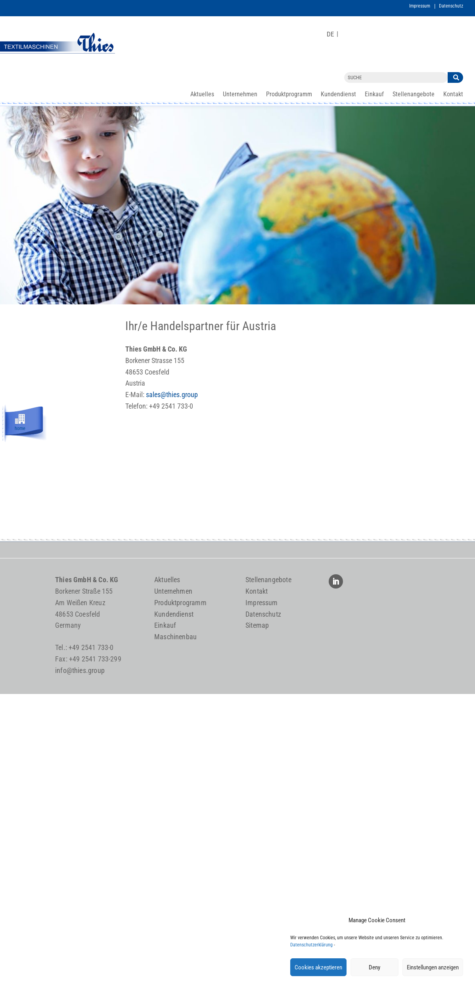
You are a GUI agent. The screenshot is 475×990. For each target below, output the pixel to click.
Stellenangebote (414, 95)
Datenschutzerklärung (311, 945)
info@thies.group (80, 670)
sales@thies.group (172, 394)
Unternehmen (240, 95)
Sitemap (257, 625)
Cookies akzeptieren (318, 967)
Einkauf (374, 95)
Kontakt (453, 95)
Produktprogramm (289, 95)
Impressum (419, 6)
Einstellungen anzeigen (433, 967)
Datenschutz (451, 6)
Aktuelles (202, 95)
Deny (374, 967)
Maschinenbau (175, 637)
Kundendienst (338, 95)
